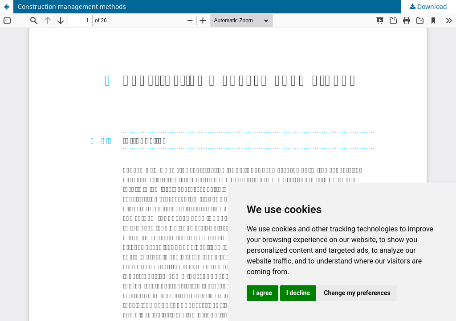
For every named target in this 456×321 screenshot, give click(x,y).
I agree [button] (262, 292)
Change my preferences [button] (357, 292)
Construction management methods (72, 6)
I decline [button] (298, 292)
